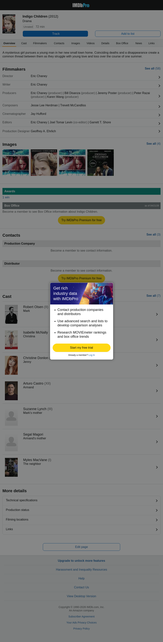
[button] (81, 348)
